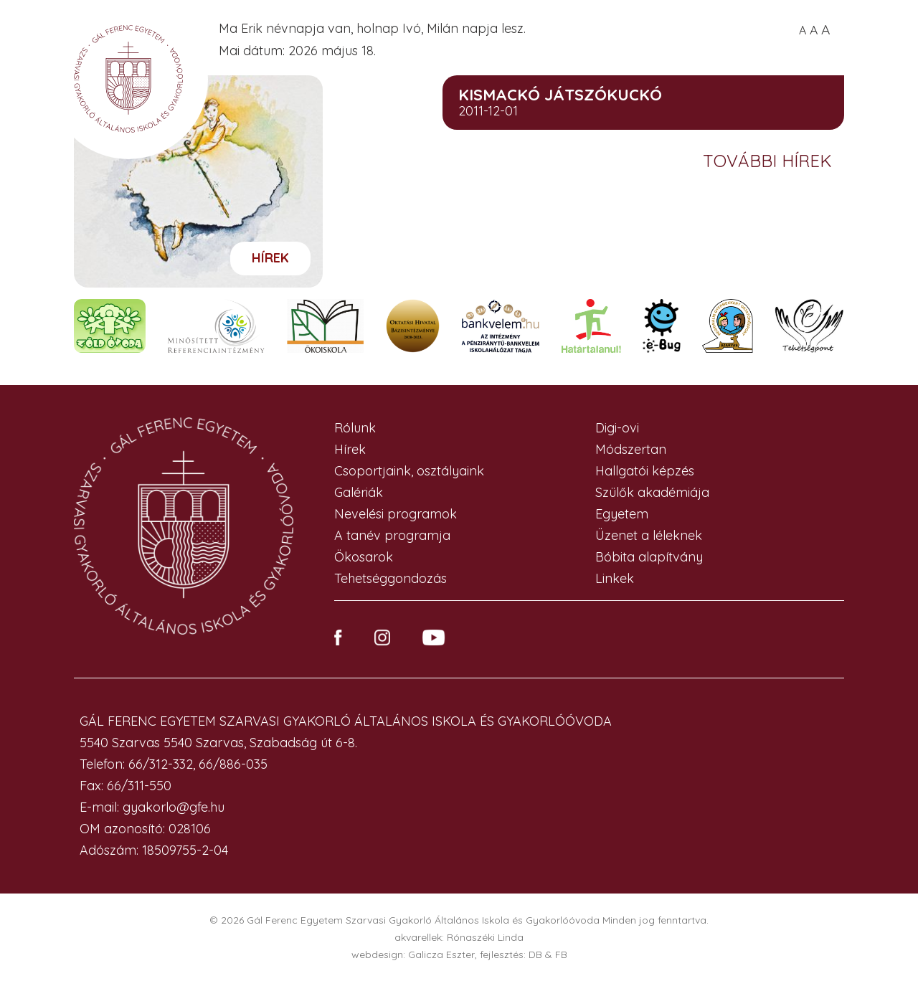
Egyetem (621, 514)
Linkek (614, 578)
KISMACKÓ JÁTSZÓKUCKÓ (560, 95)
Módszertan (630, 449)
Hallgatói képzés (644, 471)
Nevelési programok (395, 514)
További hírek (770, 160)
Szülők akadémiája (652, 492)
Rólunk (355, 428)
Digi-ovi (617, 428)
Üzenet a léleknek (648, 535)
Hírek (270, 258)
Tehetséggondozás (390, 578)
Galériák (358, 492)
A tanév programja (392, 535)
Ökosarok (363, 557)
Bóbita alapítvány (649, 557)
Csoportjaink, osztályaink (409, 471)
